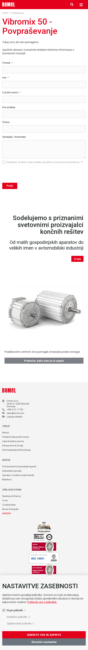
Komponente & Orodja (12, 445)
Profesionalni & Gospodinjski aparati (19, 466)
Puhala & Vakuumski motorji (15, 437)
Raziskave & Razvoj (11, 496)
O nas (77, 258)
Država (5, 122)
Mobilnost (7, 479)
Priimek (6, 62)
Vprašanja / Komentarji (14, 136)
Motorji (5, 432)
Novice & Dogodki (10, 509)
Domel (6, 13)
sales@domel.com (15, 413)
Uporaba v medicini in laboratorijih (18, 475)
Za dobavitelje (9, 505)
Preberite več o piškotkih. (42, 618)
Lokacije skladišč (14, 417)
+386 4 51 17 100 (15, 409)
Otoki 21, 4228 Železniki (18, 404)
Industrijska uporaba (11, 471)
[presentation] (44, 172)
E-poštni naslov (10, 92)
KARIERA (6, 513)
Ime (4, 77)
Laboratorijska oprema (13, 441)
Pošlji (10, 186)
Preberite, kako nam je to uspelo (44, 360)
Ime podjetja (8, 107)
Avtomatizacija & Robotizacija (16, 450)
